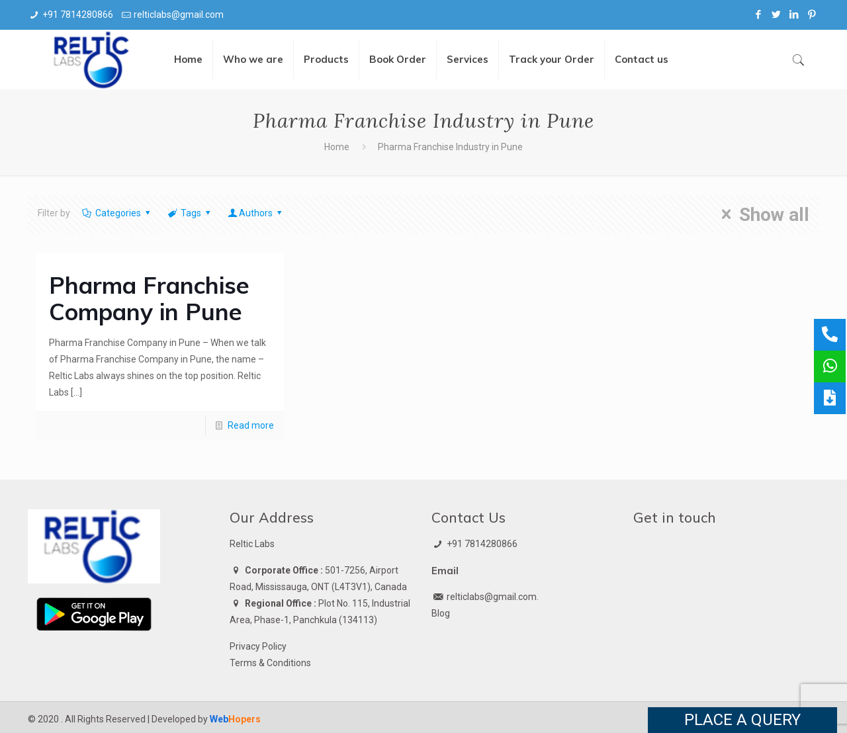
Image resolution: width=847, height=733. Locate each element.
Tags (189, 213)
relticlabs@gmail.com (179, 14)
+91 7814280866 (77, 14)
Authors (256, 213)
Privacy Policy (258, 646)
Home (336, 147)
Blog (440, 613)
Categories (117, 213)
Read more (251, 425)
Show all (761, 214)
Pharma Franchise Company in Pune (149, 298)
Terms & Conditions (270, 663)
